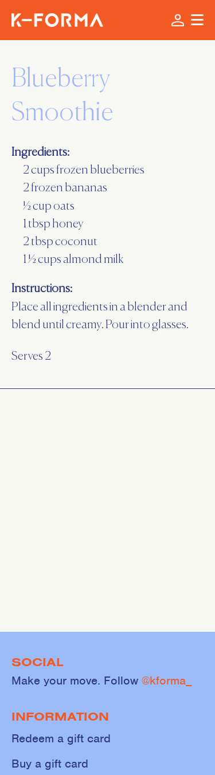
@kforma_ (167, 680)
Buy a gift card (49, 764)
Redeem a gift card (61, 738)
